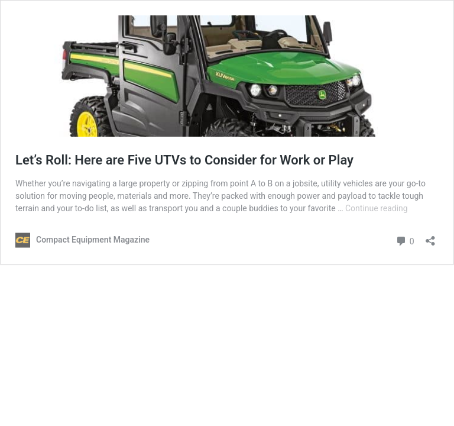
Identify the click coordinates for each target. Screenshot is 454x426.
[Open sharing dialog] (430, 237)
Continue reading (376, 208)
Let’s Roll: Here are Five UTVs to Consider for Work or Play (184, 160)
